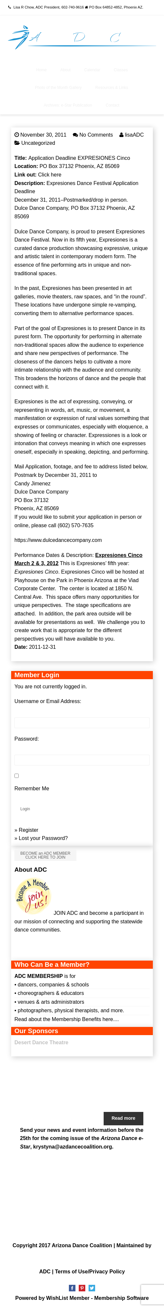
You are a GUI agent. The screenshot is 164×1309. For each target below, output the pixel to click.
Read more (123, 1118)
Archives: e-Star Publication (68, 105)
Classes (121, 70)
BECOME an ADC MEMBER (45, 855)
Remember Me (31, 788)
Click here (49, 174)
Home (41, 70)
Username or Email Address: (47, 701)
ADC (45, 1271)
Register (28, 830)
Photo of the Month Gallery (58, 87)
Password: (26, 739)
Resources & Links (111, 87)
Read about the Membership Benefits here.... (66, 1019)
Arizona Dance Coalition (82, 1245)
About (65, 70)
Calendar (92, 70)
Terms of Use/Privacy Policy (90, 1271)
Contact (112, 105)
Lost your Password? (43, 838)
